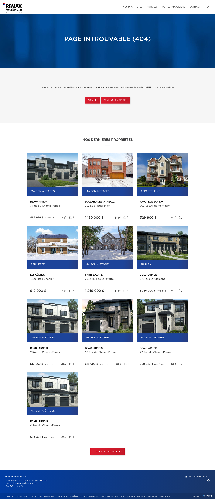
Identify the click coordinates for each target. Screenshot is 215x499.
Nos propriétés (132, 7)
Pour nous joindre (115, 100)
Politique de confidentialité (112, 496)
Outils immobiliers (173, 7)
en (208, 7)
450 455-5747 (16, 486)
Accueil (92, 100)
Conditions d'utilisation (135, 496)
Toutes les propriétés (107, 452)
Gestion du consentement (159, 496)
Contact (195, 7)
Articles (152, 7)
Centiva (207, 496)
